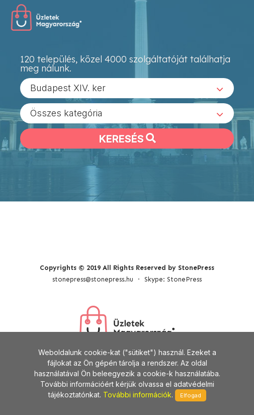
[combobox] (127, 88)
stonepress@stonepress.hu (92, 279)
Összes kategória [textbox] (66, 113)
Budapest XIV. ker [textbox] (68, 88)
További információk (137, 394)
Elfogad (190, 395)
